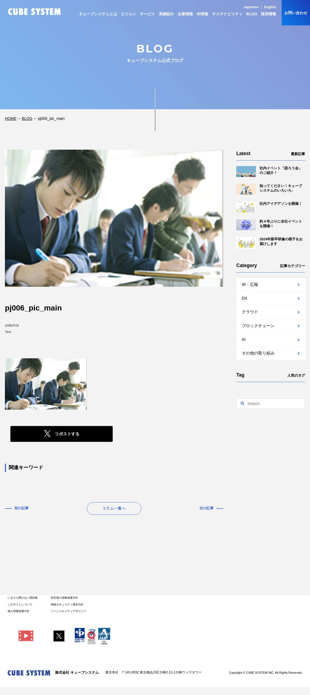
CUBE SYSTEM (34, 11)
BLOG (251, 14)
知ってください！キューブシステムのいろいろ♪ (269, 189)
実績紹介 (166, 14)
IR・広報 (250, 284)
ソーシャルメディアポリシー (68, 611)
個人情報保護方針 (18, 611)
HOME (10, 118)
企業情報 (185, 14)
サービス (147, 14)
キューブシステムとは (98, 14)
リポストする (67, 434)
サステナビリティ (227, 14)
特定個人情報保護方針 (64, 597)
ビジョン (128, 14)
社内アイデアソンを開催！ (269, 207)
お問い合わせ (295, 13)
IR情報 (202, 14)
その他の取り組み (258, 353)
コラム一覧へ (114, 508)
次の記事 (206, 508)
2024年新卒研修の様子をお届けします (269, 243)
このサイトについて (20, 604)
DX (244, 298)
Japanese (251, 7)
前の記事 (21, 508)
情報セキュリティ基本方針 (67, 604)
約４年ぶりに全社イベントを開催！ (269, 224)
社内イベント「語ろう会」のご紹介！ (269, 171)
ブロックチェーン (258, 326)
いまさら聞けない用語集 (23, 597)
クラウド (250, 312)
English (270, 7)
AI (244, 339)
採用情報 (268, 14)
